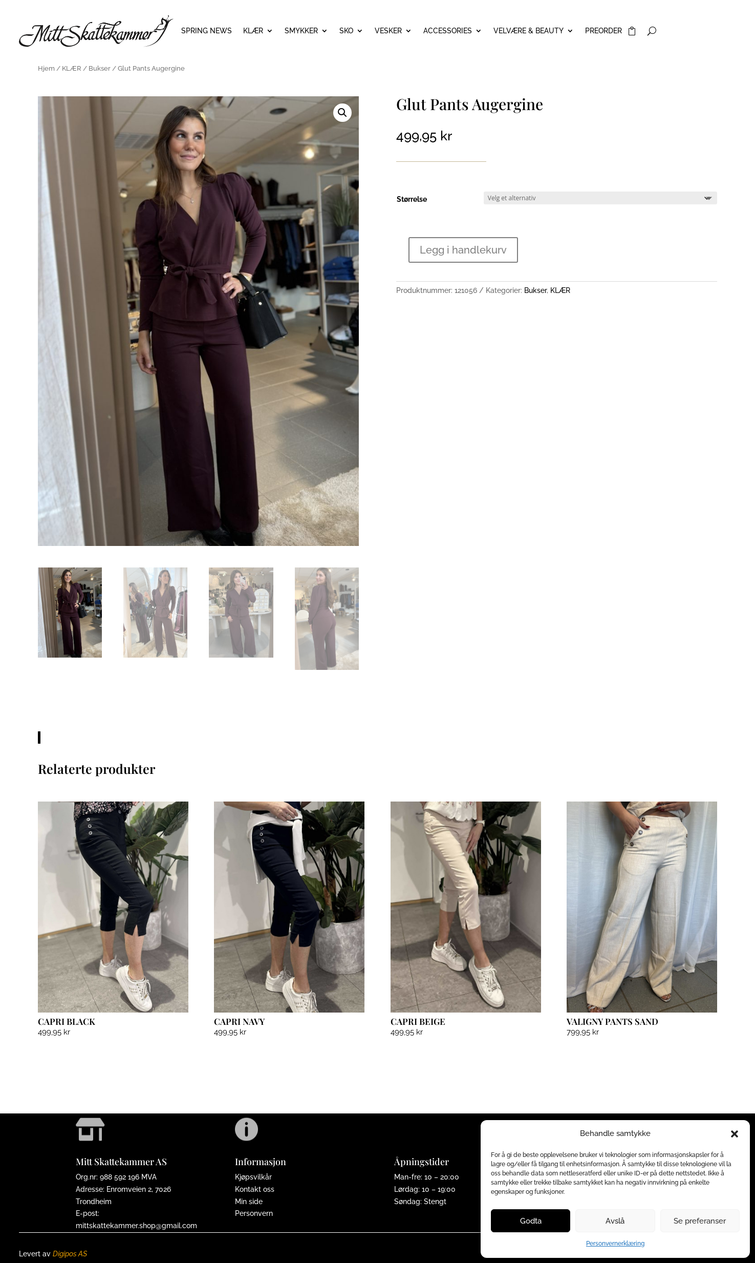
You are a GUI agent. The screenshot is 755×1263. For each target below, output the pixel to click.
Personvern (254, 1213)
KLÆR (253, 31)
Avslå (615, 1221)
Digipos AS (70, 1254)
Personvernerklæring (615, 1243)
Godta (531, 1221)
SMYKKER (301, 31)
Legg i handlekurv (463, 250)
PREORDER (603, 31)
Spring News (206, 31)
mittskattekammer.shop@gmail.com (136, 1226)
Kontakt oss (254, 1189)
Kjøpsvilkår (253, 1177)
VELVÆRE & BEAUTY (528, 31)
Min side (249, 1201)
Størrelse (412, 199)
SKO (346, 31)
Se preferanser (700, 1221)
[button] (734, 1134)
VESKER (388, 31)
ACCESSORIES (447, 31)
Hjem (46, 68)
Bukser (100, 68)
